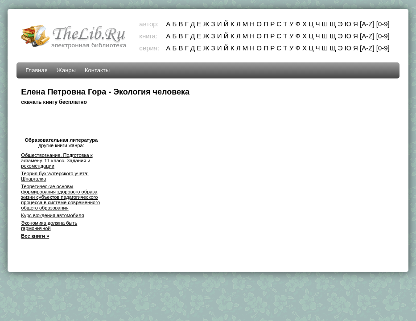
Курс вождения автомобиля (52, 215)
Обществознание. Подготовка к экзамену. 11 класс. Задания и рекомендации (56, 160)
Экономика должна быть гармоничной (49, 225)
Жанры (66, 70)
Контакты (97, 70)
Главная (36, 70)
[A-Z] (367, 24)
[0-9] (383, 24)
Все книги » (35, 236)
